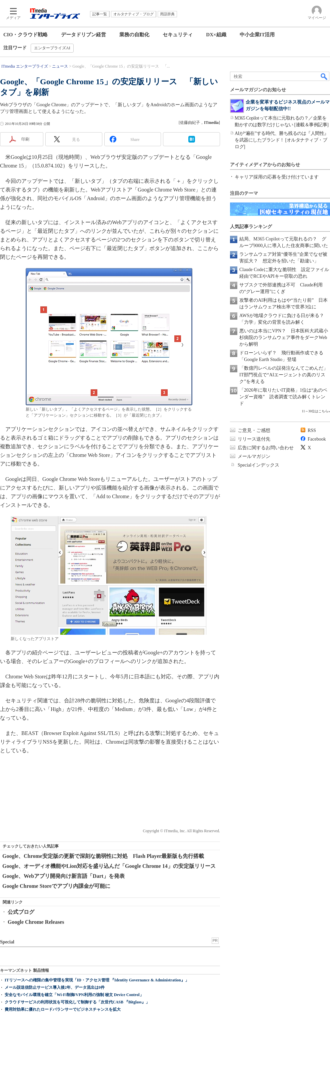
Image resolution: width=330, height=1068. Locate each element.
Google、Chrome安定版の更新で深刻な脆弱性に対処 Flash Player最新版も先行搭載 (103, 856)
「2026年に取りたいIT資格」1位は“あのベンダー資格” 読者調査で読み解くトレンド (283, 397)
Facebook (317, 439)
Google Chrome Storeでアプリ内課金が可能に (56, 886)
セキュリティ (178, 34)
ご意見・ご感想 (254, 430)
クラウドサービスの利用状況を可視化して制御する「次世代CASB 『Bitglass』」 (77, 1002)
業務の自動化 (134, 34)
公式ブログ (21, 912)
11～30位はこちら (315, 411)
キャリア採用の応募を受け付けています (277, 177)
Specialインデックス (258, 465)
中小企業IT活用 (257, 34)
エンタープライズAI (52, 48)
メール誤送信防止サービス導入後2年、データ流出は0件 (55, 987)
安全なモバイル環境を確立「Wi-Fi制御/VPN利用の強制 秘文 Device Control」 (74, 994)
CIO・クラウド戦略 (25, 34)
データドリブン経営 (83, 34)
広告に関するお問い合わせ (266, 447)
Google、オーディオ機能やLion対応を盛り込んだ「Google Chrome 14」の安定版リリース (109, 866)
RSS (312, 430)
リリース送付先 (254, 439)
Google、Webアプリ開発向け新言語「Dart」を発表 (63, 876)
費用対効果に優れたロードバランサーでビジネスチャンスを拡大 (63, 1009)
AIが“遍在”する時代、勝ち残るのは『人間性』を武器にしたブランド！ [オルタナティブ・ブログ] (282, 140)
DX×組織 (216, 34)
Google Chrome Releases (36, 922)
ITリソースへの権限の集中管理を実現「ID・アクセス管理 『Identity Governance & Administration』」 (97, 980)
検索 (324, 76)
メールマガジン (254, 456)
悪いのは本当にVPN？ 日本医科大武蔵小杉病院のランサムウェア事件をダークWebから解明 (283, 337)
